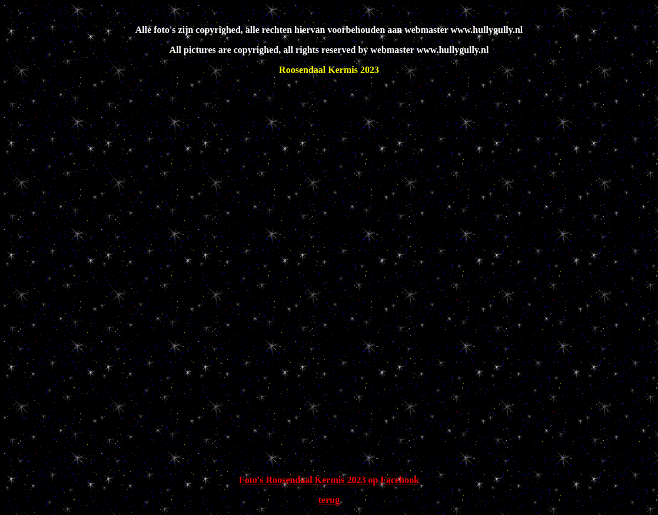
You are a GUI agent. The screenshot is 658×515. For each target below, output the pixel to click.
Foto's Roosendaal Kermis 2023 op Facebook (329, 480)
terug (329, 500)
